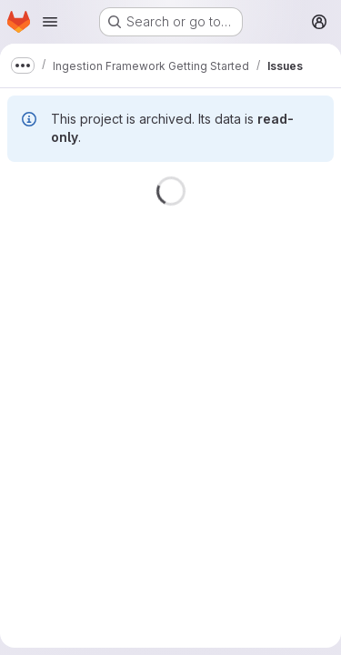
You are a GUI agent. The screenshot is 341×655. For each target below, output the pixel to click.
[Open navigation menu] (50, 21)
